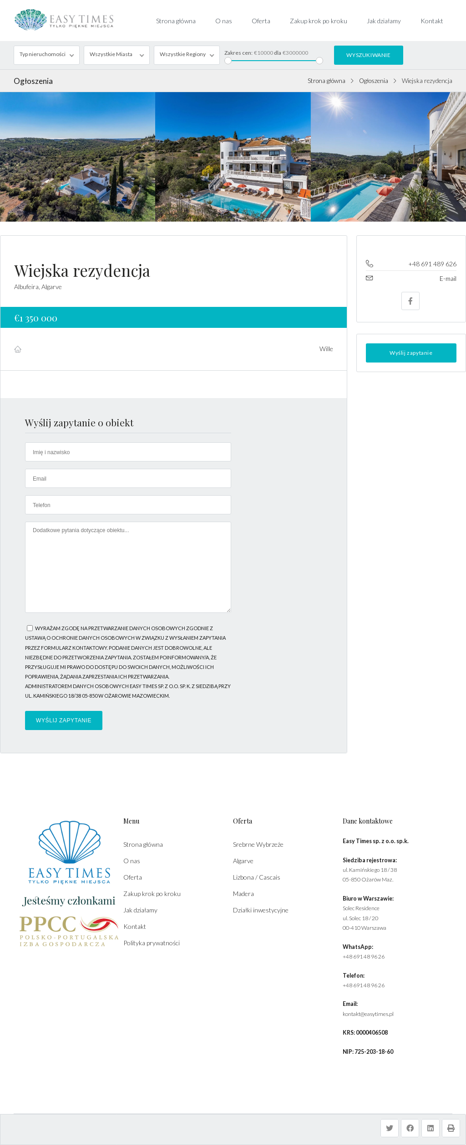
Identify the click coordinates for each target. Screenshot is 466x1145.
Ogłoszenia (373, 80)
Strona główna (176, 21)
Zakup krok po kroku (318, 21)
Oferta (261, 21)
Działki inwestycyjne (261, 910)
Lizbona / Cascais (256, 877)
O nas (223, 21)
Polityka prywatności (151, 943)
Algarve (243, 861)
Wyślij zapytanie (411, 352)
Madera (243, 893)
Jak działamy (384, 21)
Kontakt (431, 21)
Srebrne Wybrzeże (258, 844)
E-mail (448, 278)
